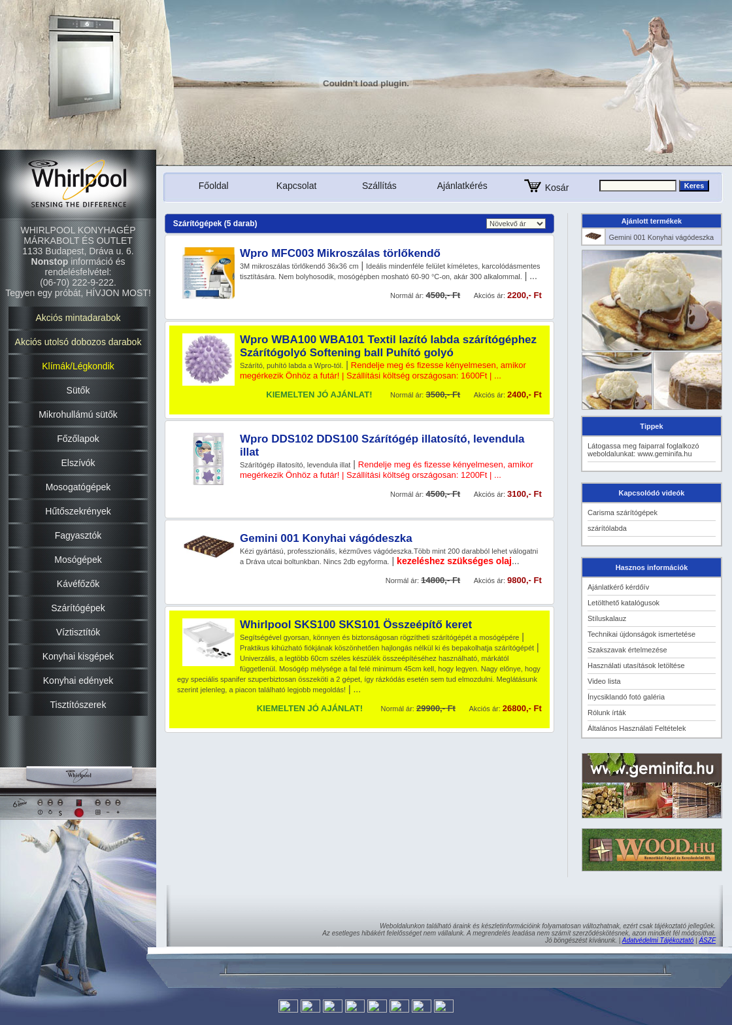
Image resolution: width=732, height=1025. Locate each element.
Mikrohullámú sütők (78, 414)
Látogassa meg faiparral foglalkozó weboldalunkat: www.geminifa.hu (643, 450)
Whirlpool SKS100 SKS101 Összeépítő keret (356, 624)
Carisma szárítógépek (622, 512)
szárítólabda (607, 528)
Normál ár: (407, 494)
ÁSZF (707, 940)
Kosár (545, 187)
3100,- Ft (524, 494)
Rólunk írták (607, 712)
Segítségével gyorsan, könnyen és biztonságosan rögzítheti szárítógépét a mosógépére (379, 637)
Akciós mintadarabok (78, 317)
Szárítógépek (78, 608)
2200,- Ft (524, 295)
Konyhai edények (78, 680)
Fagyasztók (78, 535)
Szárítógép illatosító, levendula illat (295, 465)
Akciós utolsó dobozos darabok (78, 342)
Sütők (78, 390)
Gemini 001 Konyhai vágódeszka (326, 538)
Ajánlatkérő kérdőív (618, 587)
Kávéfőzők (78, 584)
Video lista (604, 681)
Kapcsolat (296, 185)
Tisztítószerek (78, 704)
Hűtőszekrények (77, 511)
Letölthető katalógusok (623, 603)
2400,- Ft (524, 394)
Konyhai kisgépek (78, 656)
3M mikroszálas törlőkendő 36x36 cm (299, 266)
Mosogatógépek (78, 487)
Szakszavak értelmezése (627, 650)
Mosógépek (77, 559)
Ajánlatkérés (462, 185)
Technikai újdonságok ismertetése (641, 634)
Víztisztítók (78, 632)
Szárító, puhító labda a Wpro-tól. (291, 365)
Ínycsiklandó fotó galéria (626, 697)
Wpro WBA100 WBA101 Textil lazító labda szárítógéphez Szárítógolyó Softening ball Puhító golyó (388, 346)
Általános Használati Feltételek (637, 728)
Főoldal (214, 185)
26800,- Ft (522, 708)
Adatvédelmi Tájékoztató (658, 940)
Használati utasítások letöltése (636, 665)
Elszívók (78, 463)
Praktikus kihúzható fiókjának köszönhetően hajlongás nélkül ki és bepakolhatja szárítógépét (387, 648)
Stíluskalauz (607, 618)
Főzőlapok (78, 438)
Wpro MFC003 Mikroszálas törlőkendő (340, 253)
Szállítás (379, 185)
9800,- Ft (524, 580)
